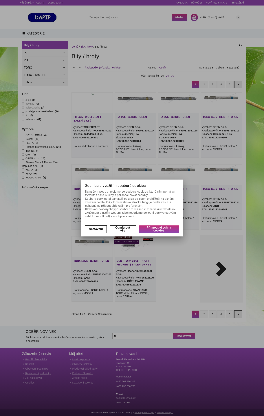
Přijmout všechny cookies (159, 229)
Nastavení (96, 229)
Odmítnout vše (122, 229)
